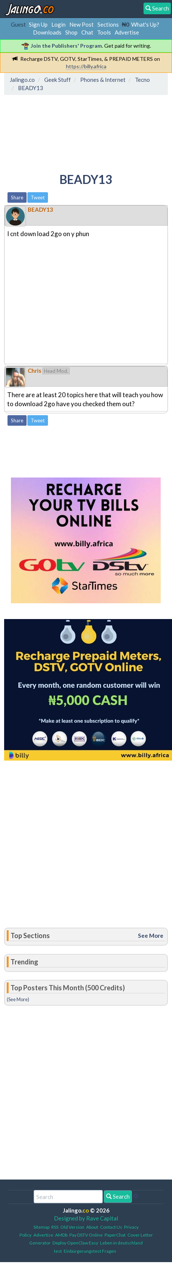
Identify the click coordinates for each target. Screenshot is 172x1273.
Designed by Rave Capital (86, 1218)
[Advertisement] (67, 132)
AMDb (61, 1235)
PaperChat (115, 1235)
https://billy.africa (86, 66)
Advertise (127, 32)
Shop (71, 32)
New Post (81, 24)
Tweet (38, 197)
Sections (108, 24)
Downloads (47, 32)
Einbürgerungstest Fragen (90, 1251)
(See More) (18, 999)
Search (118, 1196)
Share (17, 197)
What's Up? (145, 24)
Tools (104, 32)
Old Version (72, 1227)
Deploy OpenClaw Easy (75, 1243)
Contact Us (111, 1227)
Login (58, 24)
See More (150, 935)
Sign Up (38, 24)
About (92, 1227)
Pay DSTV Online (86, 1235)
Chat (87, 32)
